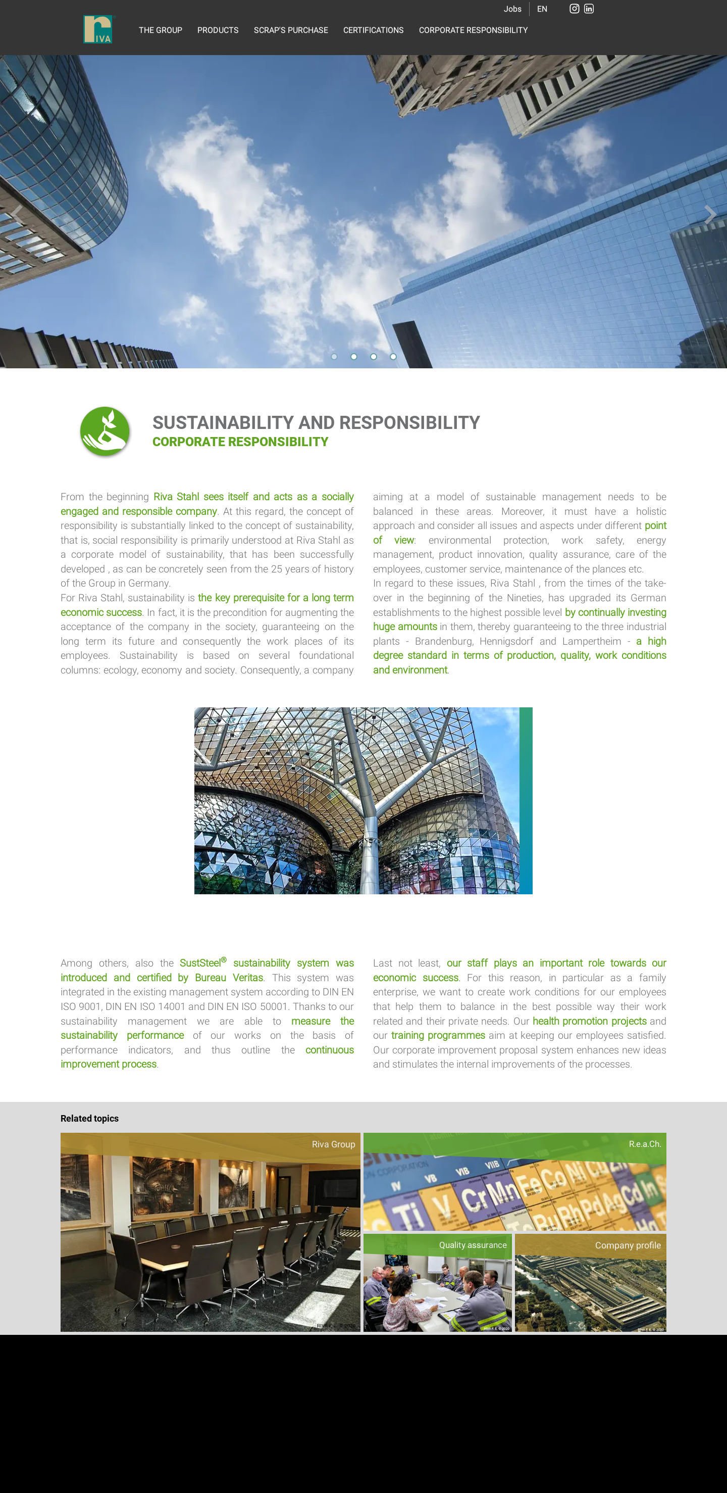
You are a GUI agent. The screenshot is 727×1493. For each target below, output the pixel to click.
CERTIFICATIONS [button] (373, 30)
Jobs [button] (513, 9)
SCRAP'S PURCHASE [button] (291, 30)
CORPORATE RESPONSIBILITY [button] (473, 30)
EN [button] (542, 9)
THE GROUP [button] (160, 30)
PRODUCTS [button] (218, 30)
